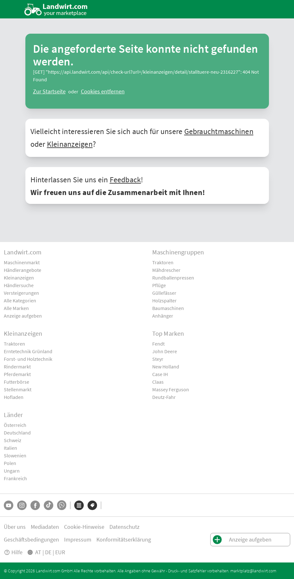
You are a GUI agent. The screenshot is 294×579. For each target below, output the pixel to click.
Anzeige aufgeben (23, 316)
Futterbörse (16, 382)
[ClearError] (49, 91)
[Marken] (92, 505)
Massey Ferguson (170, 389)
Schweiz (12, 440)
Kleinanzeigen (70, 144)
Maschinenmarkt (22, 262)
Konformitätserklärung (123, 539)
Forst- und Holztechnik (28, 359)
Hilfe (13, 552)
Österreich (15, 425)
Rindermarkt (17, 366)
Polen (10, 463)
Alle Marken (16, 308)
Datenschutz (124, 526)
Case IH (160, 374)
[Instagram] (22, 505)
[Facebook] (35, 505)
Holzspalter (164, 300)
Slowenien (15, 455)
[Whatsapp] (61, 505)
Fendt (158, 343)
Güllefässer (164, 293)
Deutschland (17, 432)
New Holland (165, 366)
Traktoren (162, 262)
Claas (158, 382)
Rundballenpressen (173, 277)
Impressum (77, 539)
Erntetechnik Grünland (28, 351)
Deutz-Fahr (164, 397)
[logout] (103, 91)
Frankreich (15, 478)
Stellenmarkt (17, 389)
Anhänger (162, 316)
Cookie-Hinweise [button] (84, 526)
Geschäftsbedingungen (31, 539)
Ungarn (12, 471)
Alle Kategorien (20, 300)
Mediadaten (45, 526)
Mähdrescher (166, 270)
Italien (10, 448)
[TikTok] (48, 505)
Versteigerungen (21, 293)
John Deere (164, 351)
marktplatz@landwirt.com (253, 571)
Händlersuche (19, 285)
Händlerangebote (22, 270)
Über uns (15, 526)
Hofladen (13, 397)
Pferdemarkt (17, 374)
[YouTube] (8, 505)
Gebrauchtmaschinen (218, 131)
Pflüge (159, 285)
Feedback (125, 180)
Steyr (157, 359)
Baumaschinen (168, 308)
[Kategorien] (79, 505)
